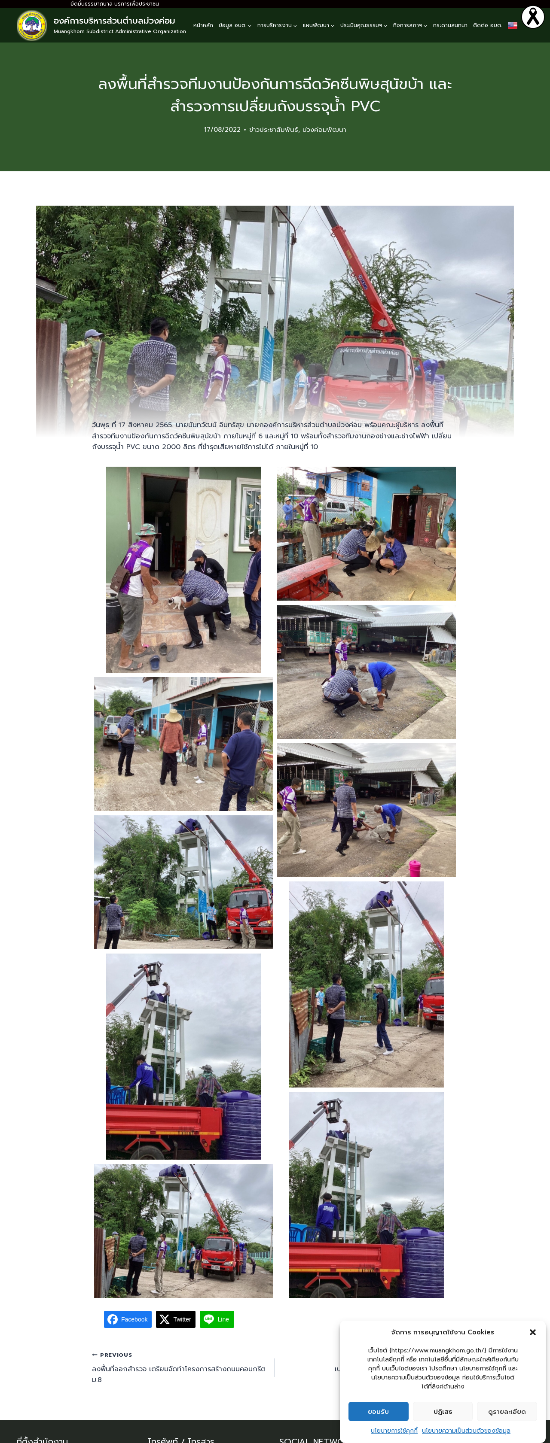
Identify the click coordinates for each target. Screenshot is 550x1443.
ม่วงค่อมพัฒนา (324, 129)
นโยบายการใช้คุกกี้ (394, 1430)
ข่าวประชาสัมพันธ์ (273, 129)
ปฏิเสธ (443, 1411)
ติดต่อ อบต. (487, 25)
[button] (533, 1332)
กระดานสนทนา (450, 25)
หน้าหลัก (203, 25)
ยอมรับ (378, 1411)
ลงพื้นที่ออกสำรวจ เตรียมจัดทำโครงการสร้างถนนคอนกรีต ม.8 (180, 1367)
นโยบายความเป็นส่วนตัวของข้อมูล (466, 1430)
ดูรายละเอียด (507, 1411)
